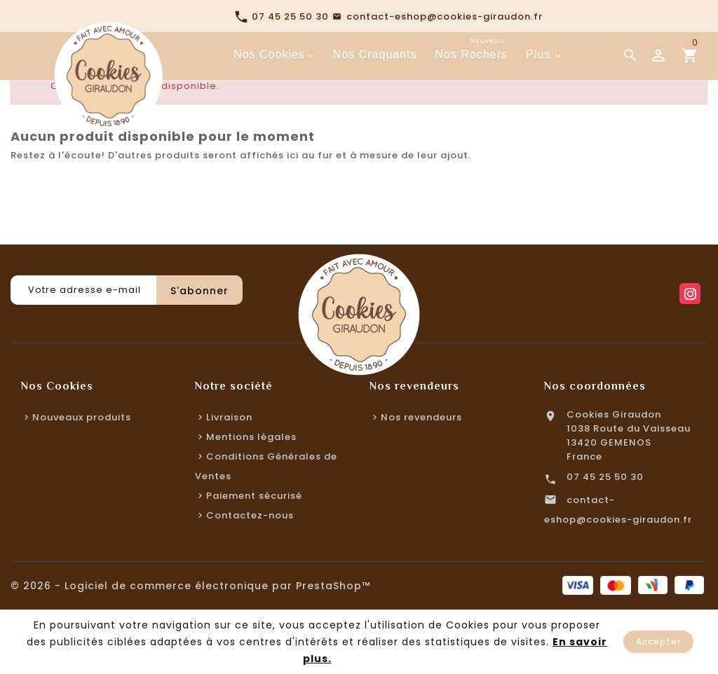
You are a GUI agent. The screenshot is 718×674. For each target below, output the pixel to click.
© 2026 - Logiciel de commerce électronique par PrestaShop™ (190, 586)
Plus (538, 54)
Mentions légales (251, 436)
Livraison (229, 417)
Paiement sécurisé (254, 495)
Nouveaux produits (81, 417)
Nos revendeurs (421, 417)
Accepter (658, 641)
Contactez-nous (250, 515)
